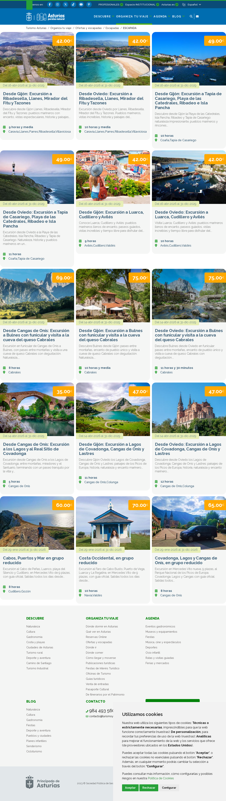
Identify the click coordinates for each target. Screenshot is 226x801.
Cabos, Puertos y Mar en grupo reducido (33, 560)
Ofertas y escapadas (99, 642)
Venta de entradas (97, 684)
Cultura (30, 631)
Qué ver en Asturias (98, 631)
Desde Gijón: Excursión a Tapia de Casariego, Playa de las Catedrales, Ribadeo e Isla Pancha (188, 100)
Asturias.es (168, 4)
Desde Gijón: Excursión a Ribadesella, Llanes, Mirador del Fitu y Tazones (35, 98)
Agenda (152, 618)
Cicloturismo (34, 751)
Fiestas (150, 636)
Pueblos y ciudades (38, 735)
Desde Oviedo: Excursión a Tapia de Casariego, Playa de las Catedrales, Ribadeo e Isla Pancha (35, 219)
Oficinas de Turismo (98, 673)
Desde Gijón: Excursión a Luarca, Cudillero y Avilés (111, 214)
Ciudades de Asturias (39, 647)
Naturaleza (33, 626)
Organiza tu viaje (102, 618)
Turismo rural (34, 652)
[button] (194, 4)
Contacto (95, 701)
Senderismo (34, 746)
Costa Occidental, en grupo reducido (106, 560)
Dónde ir (91, 647)
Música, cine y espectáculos (163, 642)
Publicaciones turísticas (100, 663)
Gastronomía (34, 636)
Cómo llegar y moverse (101, 657)
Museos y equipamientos (161, 631)
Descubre (35, 618)
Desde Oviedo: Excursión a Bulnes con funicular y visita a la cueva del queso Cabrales (189, 335)
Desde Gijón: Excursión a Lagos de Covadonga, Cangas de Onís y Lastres (111, 449)
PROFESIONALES (109, 4)
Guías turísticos (95, 678)
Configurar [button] (169, 787)
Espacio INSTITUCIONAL (140, 4)
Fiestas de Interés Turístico (102, 668)
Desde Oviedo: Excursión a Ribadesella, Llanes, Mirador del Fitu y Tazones (111, 98)
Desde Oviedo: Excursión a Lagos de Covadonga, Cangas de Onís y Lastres (188, 449)
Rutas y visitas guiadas (160, 657)
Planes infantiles (36, 740)
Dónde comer (94, 652)
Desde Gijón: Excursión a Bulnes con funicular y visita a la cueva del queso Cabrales (111, 335)
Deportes (151, 647)
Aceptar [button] (130, 787)
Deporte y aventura (38, 657)
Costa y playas (35, 642)
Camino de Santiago (39, 663)
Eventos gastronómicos (160, 626)
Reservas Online (96, 636)
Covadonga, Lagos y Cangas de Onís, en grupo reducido (186, 560)
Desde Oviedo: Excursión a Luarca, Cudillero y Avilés (181, 214)
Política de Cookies (161, 778)
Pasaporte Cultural (97, 689)
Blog (31, 701)
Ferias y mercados (157, 663)
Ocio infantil (153, 652)
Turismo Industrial (37, 668)
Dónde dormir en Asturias (102, 626)
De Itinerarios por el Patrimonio (105, 694)
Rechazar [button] (148, 787)
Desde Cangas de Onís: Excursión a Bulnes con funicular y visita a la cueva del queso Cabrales (36, 335)
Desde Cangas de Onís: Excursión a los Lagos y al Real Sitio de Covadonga (36, 449)
